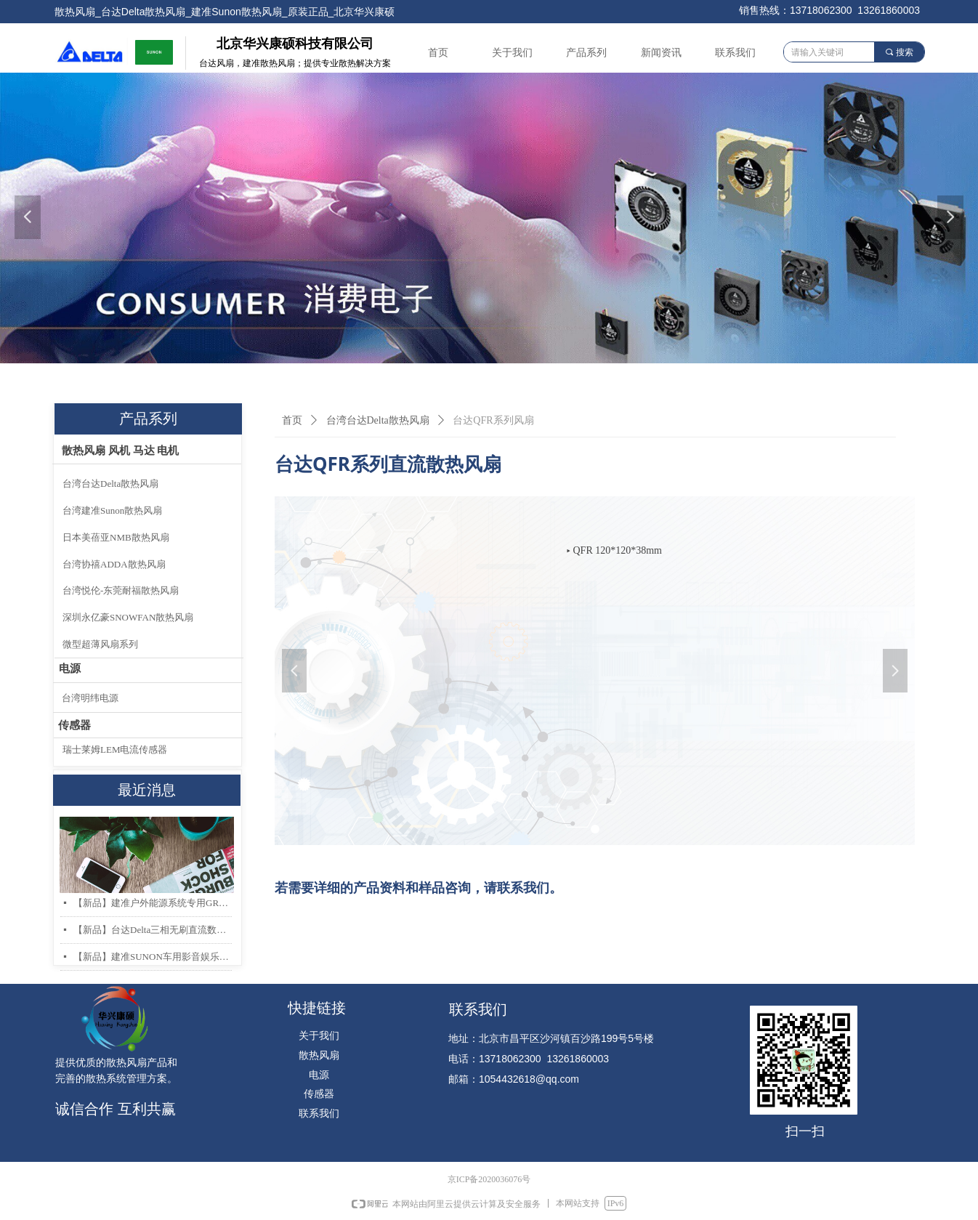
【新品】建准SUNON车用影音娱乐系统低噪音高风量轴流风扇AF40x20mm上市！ (152, 956)
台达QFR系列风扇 (493, 420)
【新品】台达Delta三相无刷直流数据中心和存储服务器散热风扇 (152, 929)
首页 (292, 420)
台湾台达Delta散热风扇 (377, 420)
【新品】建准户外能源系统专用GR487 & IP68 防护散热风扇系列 (152, 902)
